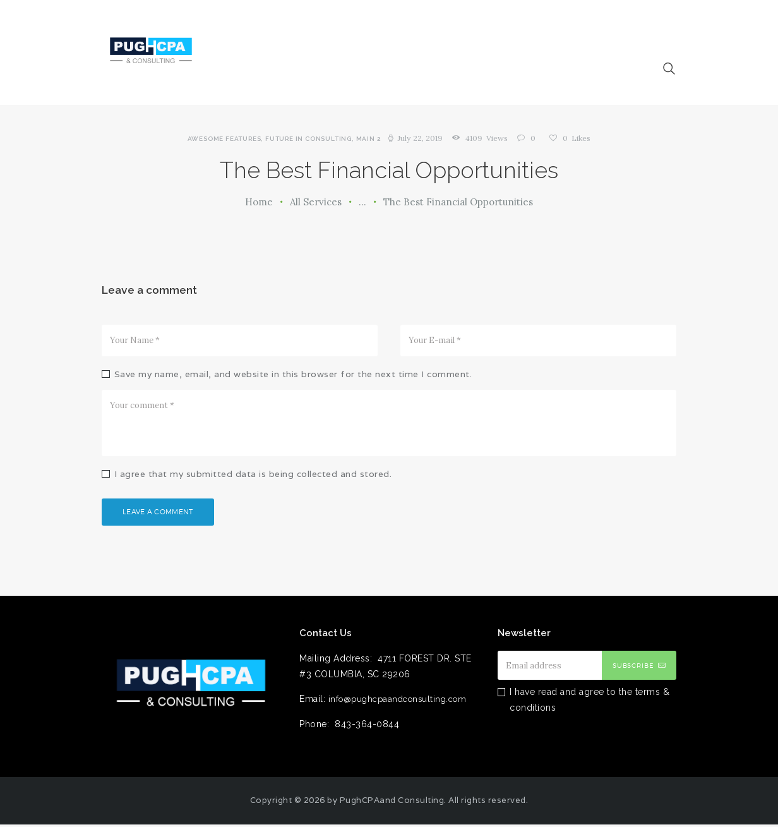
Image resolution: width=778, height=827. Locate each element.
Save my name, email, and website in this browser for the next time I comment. (293, 374)
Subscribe (633, 668)
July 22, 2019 (421, 138)
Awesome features (226, 138)
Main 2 (369, 138)
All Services (316, 202)
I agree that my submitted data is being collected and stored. (253, 474)
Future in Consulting (309, 138)
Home (259, 202)
